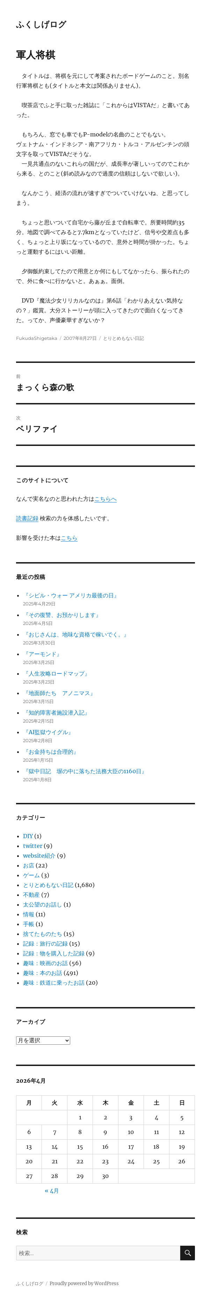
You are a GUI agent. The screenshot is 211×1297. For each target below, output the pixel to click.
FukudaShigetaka (36, 338)
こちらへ (105, 498)
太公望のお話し (42, 904)
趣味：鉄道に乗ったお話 (54, 982)
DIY (28, 836)
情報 (28, 914)
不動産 (31, 894)
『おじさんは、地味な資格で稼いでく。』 (76, 634)
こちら (69, 537)
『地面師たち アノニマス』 (59, 693)
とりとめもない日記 (123, 338)
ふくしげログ (41, 24)
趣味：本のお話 (42, 972)
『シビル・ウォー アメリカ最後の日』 (71, 595)
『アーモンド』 (42, 653)
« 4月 (52, 1190)
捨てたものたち (42, 933)
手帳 (28, 923)
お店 (28, 865)
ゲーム (31, 875)
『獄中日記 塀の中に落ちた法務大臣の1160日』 (85, 771)
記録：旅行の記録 (45, 943)
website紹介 (39, 855)
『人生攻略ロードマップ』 (56, 673)
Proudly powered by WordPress (84, 1284)
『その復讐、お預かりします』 (62, 614)
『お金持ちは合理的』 (51, 751)
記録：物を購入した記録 (54, 953)
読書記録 (27, 518)
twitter (32, 845)
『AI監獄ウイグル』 (48, 732)
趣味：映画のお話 (45, 963)
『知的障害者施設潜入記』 (56, 712)
